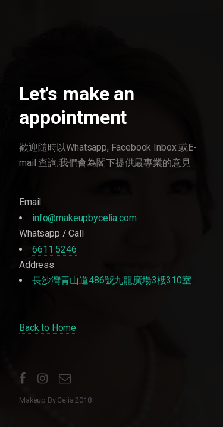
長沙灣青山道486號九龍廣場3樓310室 (111, 280)
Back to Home (47, 327)
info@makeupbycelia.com (84, 218)
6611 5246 (54, 249)
